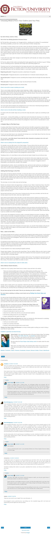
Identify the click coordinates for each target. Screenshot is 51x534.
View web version (25, 530)
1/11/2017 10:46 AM (14, 458)
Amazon (28, 350)
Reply (5, 377)
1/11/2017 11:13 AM (19, 444)
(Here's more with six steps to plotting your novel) (12, 87)
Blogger (28, 532)
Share (3, 356)
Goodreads (22, 350)
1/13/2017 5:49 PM (12, 496)
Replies (7, 380)
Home (25, 527)
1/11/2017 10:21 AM (17, 402)
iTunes (41, 350)
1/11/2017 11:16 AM (19, 475)
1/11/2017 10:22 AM (17, 422)
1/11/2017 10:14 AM (13, 363)
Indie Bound (46, 350)
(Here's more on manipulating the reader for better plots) (14, 262)
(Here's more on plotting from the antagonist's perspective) (14, 142)
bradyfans (6, 363)
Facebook (7, 350)
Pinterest (17, 350)
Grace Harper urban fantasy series (28, 341)
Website (3, 350)
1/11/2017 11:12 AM (19, 382)
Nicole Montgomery (8, 402)
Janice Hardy (10, 382)
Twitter (12, 350)
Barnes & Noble (34, 350)
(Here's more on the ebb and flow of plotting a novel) (13, 110)
